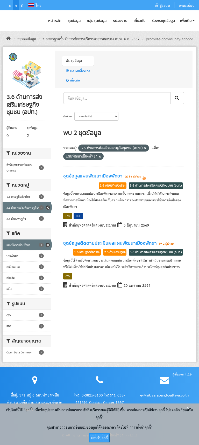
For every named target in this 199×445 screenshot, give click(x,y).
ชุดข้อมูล (74, 21)
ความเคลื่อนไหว (78, 70)
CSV (68, 216)
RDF (78, 216)
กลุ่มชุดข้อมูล (96, 21)
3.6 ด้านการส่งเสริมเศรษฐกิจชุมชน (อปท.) (156, 185)
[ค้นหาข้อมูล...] (116, 98)
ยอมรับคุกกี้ (99, 438)
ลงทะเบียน (187, 5)
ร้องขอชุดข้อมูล (163, 21)
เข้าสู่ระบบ (162, 5)
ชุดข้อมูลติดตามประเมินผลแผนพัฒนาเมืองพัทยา (110, 243)
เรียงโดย (67, 116)
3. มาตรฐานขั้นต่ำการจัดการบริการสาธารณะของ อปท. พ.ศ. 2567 (91, 39)
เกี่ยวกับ (140, 21)
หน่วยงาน (120, 21)
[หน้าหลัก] (8, 39)
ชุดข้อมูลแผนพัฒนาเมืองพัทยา (93, 176)
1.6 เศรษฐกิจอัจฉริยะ (112, 185)
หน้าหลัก (54, 21)
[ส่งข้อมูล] (177, 98)
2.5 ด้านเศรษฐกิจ (114, 252)
